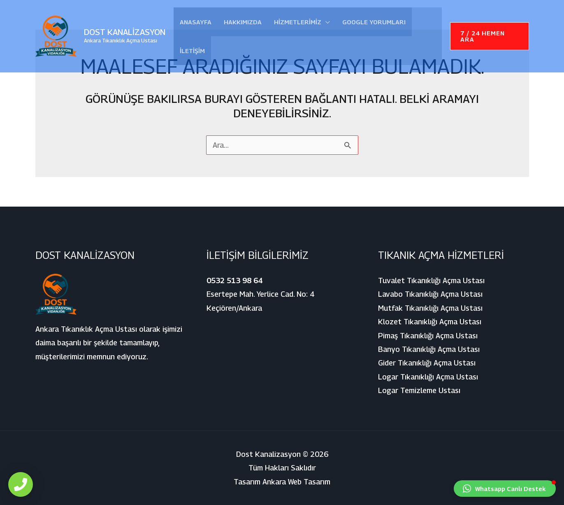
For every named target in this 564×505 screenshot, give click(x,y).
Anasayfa (195, 22)
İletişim (192, 50)
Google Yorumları (374, 22)
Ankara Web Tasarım (296, 481)
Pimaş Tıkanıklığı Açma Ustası (428, 335)
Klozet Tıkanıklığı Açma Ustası (429, 321)
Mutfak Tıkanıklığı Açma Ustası (430, 308)
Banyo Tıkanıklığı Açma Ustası (429, 349)
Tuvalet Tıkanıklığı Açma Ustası (431, 280)
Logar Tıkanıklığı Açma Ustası (428, 376)
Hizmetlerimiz (297, 22)
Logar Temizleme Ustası (419, 390)
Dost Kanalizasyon (124, 32)
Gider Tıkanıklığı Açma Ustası (427, 362)
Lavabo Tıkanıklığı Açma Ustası (430, 294)
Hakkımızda (243, 22)
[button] (489, 36)
